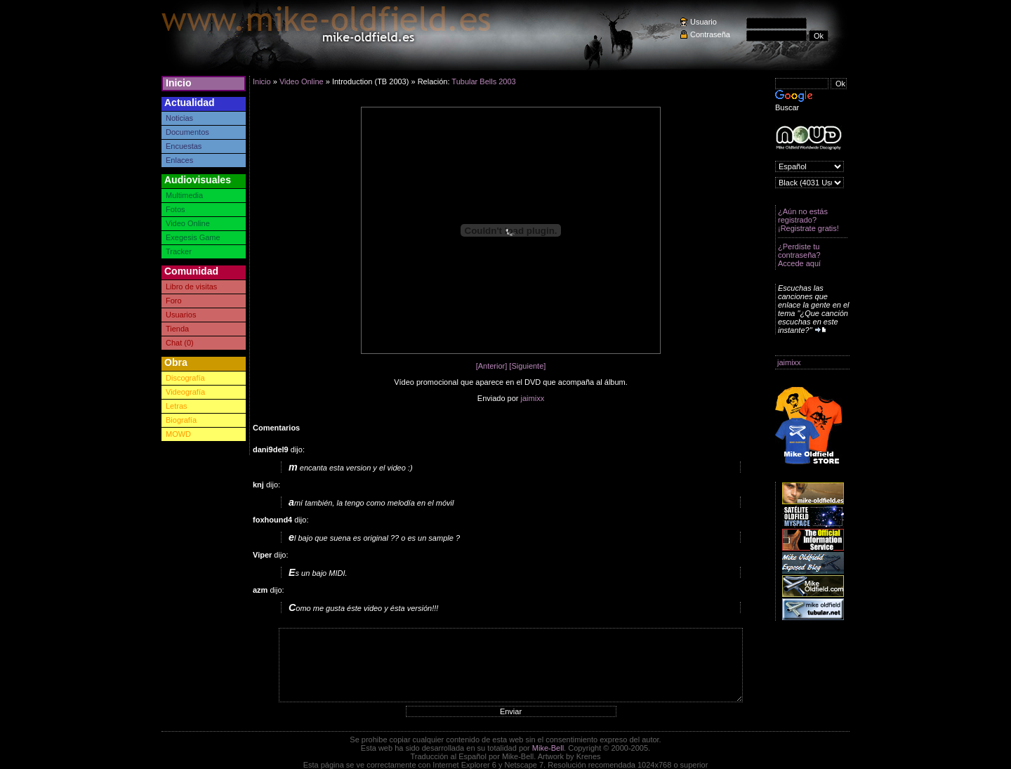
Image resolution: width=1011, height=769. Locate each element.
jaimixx (789, 362)
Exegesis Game (193, 237)
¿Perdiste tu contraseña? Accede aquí (799, 255)
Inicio (179, 82)
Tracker (179, 251)
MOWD (178, 434)
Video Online (188, 223)
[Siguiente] (527, 366)
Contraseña (710, 34)
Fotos (175, 209)
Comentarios (276, 427)
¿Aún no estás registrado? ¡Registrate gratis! (808, 219)
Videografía (185, 392)
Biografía (181, 420)
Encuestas (183, 146)
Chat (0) (180, 343)
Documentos (187, 132)
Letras (176, 406)
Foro (174, 300)
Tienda (177, 328)
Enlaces (179, 160)
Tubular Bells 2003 (483, 81)
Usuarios (181, 314)
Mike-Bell (548, 748)
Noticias (179, 118)
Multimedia (184, 195)
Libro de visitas (191, 286)
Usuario (703, 22)
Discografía (185, 378)
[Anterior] (492, 366)
